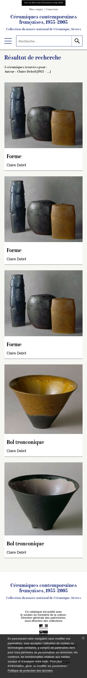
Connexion (52, 9)
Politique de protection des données (30, 670)
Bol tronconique (25, 442)
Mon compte (36, 9)
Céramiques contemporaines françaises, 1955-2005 (43, 23)
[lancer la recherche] (77, 41)
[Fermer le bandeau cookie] (83, 638)
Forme (14, 157)
